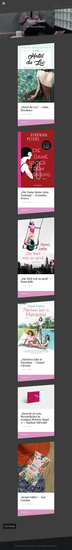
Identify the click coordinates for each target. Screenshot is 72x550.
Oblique (44, 546)
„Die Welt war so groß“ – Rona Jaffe (36, 280)
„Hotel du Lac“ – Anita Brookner (34, 108)
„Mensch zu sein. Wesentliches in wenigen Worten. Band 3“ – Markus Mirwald (35, 418)
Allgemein (30, 114)
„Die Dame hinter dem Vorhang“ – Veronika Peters (35, 195)
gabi (24, 114)
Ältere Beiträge (9, 526)
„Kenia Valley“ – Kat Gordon (33, 498)
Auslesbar (36, 20)
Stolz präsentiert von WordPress (25, 546)
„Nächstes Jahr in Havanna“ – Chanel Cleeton (32, 362)
